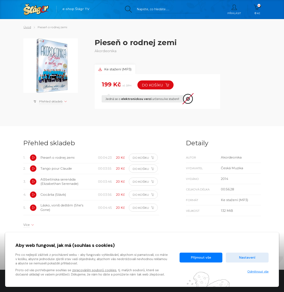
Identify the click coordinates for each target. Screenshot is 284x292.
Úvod (27, 27)
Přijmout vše (201, 257)
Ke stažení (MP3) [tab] (115, 69)
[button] (33, 158)
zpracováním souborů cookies (94, 270)
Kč (257, 10)
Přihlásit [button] (234, 10)
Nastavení (247, 257)
